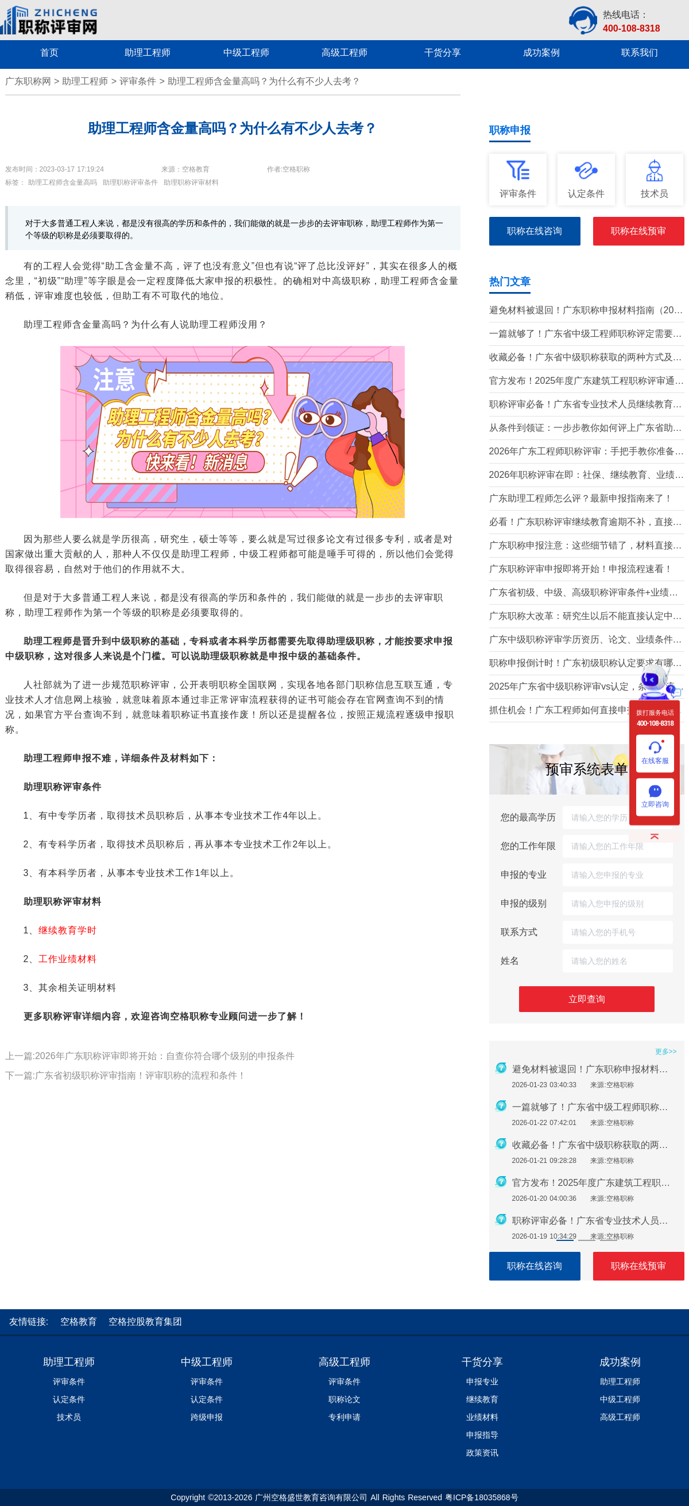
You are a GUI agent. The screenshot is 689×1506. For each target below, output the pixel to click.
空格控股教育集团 (145, 1321)
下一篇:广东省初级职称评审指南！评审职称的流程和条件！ (125, 1075)
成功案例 (620, 1362)
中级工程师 (207, 1362)
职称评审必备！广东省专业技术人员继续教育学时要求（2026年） (585, 405)
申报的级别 (524, 903)
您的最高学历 (528, 817)
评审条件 (137, 81)
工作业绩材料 (67, 959)
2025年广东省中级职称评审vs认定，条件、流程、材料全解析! (582, 688)
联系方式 (519, 932)
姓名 (510, 960)
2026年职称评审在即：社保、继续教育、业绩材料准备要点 (586, 476)
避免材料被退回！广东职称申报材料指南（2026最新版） (586, 311)
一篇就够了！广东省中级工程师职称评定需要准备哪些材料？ (585, 335)
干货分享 (482, 1362)
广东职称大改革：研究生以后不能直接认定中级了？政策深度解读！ (585, 617)
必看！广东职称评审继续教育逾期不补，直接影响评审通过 (585, 523)
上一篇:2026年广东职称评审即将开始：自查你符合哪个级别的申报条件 (150, 1056)
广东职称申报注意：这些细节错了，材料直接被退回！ (585, 546)
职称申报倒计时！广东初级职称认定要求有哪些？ (581, 664)
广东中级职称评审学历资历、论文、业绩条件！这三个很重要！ (585, 641)
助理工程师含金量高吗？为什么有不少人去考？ (264, 81)
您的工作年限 (528, 845)
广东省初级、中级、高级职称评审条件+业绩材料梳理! (583, 593)
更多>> (666, 1052)
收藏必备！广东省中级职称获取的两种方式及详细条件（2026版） (585, 358)
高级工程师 (344, 1362)
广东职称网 (28, 81)
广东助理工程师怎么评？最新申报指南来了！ (581, 498)
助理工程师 (85, 81)
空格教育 (78, 1321)
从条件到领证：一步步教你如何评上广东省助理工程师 (585, 429)
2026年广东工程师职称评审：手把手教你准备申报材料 (586, 452)
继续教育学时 (67, 930)
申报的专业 (524, 874)
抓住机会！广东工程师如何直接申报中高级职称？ (581, 711)
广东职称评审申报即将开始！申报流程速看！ (581, 569)
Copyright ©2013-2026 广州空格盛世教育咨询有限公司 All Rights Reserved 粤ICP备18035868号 (344, 1497)
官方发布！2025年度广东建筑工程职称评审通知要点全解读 (586, 382)
